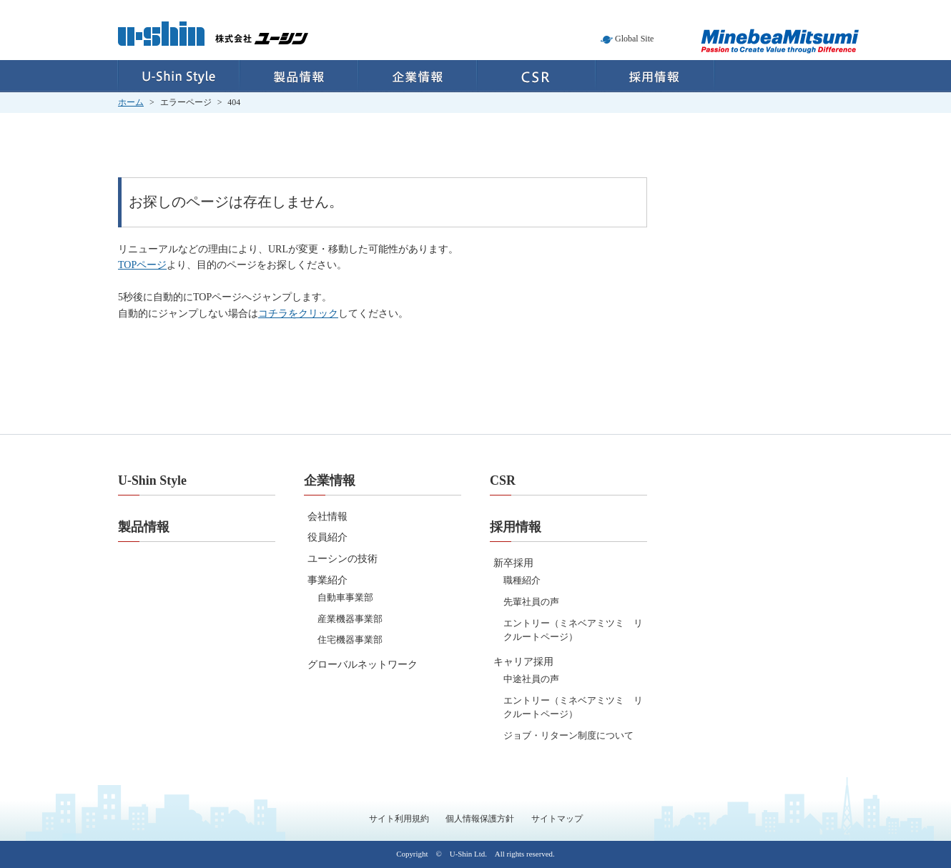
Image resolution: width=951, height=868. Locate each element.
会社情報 (327, 516)
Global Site (634, 39)
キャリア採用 (523, 661)
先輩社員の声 (531, 601)
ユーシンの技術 (342, 558)
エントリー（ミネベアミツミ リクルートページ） (573, 630)
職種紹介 (522, 580)
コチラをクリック (298, 313)
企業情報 (417, 76)
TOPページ (142, 265)
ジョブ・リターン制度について (568, 735)
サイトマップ (557, 819)
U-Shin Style (178, 76)
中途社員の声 (531, 679)
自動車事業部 (345, 597)
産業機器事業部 (350, 618)
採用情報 (655, 76)
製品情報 (299, 76)
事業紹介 (327, 580)
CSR (536, 76)
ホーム (131, 102)
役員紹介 (327, 537)
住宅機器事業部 (350, 639)
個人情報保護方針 (479, 819)
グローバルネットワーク (362, 664)
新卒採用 (513, 563)
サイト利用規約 (399, 819)
